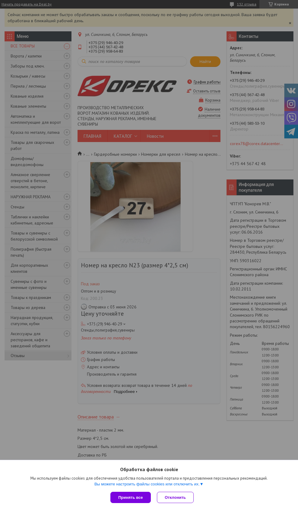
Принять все (130, 497)
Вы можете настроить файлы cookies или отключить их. (146, 484)
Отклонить (175, 497)
